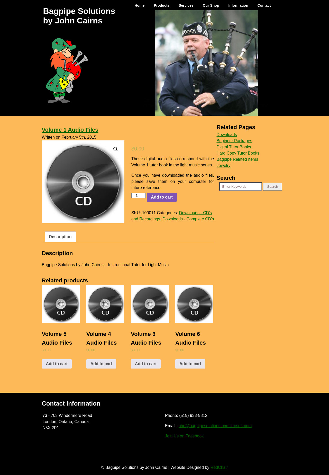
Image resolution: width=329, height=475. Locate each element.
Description (60, 237)
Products (161, 5)
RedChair (219, 467)
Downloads (227, 134)
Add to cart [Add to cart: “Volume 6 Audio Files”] (190, 364)
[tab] (60, 236)
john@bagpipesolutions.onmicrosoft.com (215, 426)
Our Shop (211, 5)
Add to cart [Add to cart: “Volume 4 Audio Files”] (101, 364)
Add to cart (161, 197)
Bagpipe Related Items (237, 159)
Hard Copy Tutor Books (238, 153)
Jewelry (224, 165)
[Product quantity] (138, 195)
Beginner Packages (234, 141)
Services (186, 5)
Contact (264, 5)
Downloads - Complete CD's (188, 219)
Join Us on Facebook (184, 436)
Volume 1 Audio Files (70, 130)
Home (140, 5)
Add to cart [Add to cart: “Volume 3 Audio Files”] (146, 364)
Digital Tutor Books (234, 147)
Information (238, 5)
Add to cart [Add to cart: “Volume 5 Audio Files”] (57, 364)
